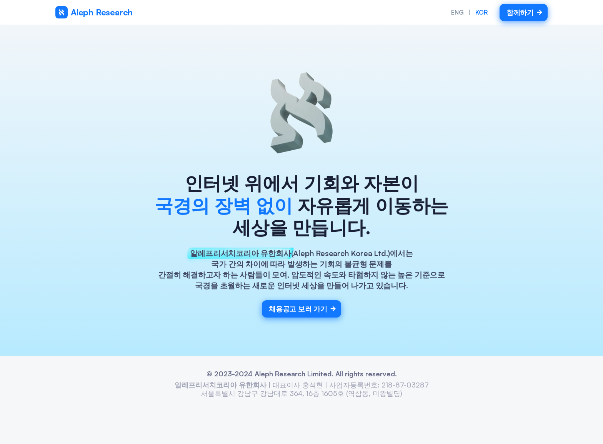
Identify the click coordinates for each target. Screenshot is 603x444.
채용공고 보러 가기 (302, 308)
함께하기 (524, 12)
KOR (481, 12)
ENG (457, 12)
